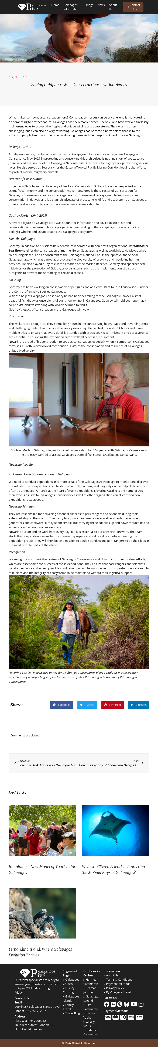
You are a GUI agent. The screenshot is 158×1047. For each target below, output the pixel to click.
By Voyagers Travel (117, 992)
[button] (61, 705)
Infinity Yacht (89, 1015)
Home (55, 5)
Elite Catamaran (90, 1007)
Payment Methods (117, 984)
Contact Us (132, 7)
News (101, 5)
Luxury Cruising (68, 990)
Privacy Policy (114, 988)
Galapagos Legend (91, 999)
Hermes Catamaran (90, 982)
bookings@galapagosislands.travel (37, 1007)
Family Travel (68, 1007)
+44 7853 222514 (35, 1011)
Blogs (89, 5)
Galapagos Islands (71, 999)
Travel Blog (71, 1013)
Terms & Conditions (118, 980)
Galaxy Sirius (89, 1024)
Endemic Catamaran (90, 1032)
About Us (111, 975)
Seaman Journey (90, 990)
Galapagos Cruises (71, 982)
